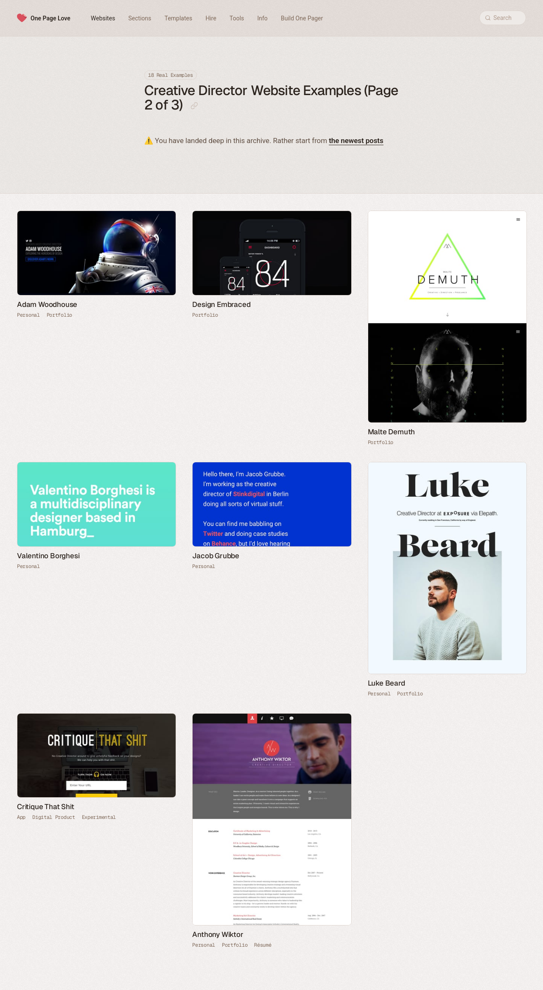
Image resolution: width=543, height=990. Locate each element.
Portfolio (59, 315)
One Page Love (50, 18)
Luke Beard (386, 683)
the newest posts (356, 140)
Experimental (99, 817)
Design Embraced (221, 304)
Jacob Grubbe (215, 555)
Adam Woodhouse (47, 304)
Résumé (262, 945)
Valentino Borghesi (48, 555)
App (21, 817)
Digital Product (53, 817)
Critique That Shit (45, 806)
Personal (28, 315)
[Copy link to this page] (194, 105)
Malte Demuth (391, 431)
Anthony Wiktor (217, 934)
